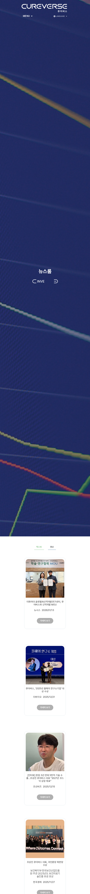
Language (61, 16)
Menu (28, 16)
